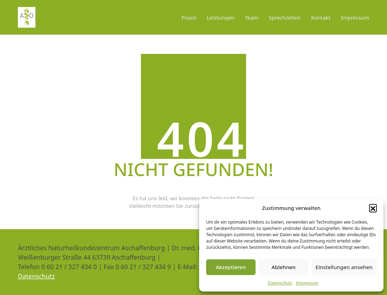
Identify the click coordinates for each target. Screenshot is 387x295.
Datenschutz (280, 283)
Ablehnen (284, 267)
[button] (372, 207)
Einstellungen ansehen (344, 267)
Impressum (307, 283)
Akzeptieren (231, 267)
